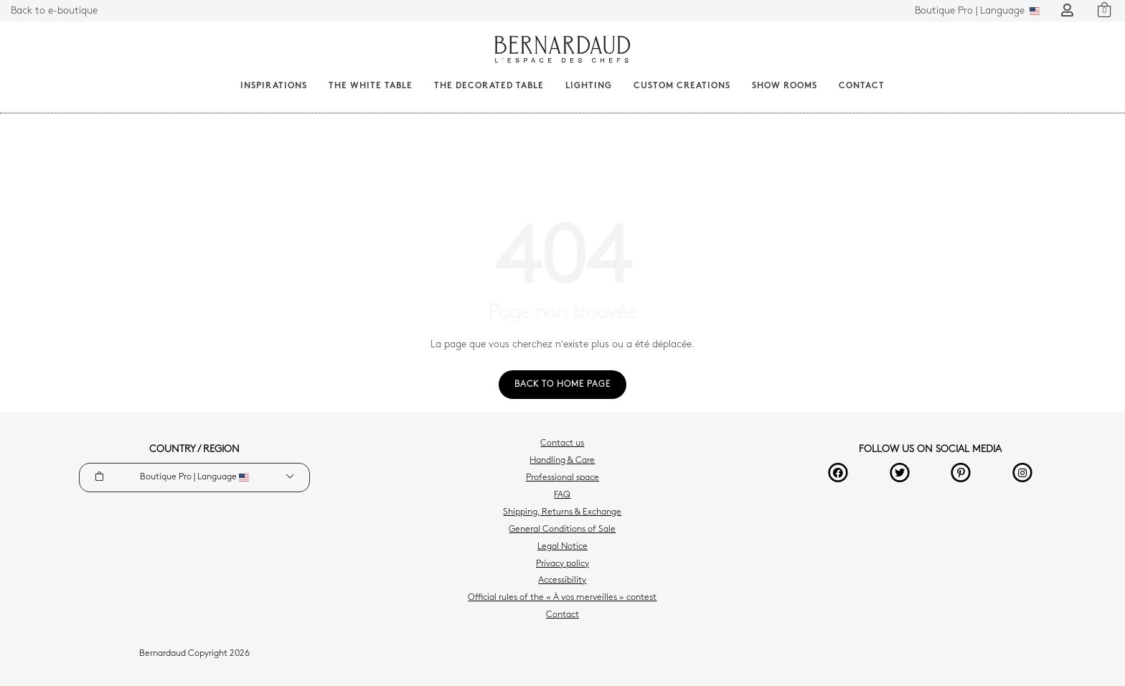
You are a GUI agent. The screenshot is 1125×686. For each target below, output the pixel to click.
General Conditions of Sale (562, 529)
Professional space (562, 478)
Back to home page (562, 384)
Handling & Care (562, 460)
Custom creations (682, 86)
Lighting (588, 86)
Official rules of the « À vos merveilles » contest (562, 597)
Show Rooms (784, 86)
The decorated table (489, 86)
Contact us (562, 443)
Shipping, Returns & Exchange (562, 512)
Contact (862, 86)
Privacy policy (562, 564)
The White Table (371, 86)
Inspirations (273, 86)
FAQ (562, 495)
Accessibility (562, 580)
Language (977, 11)
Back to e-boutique (54, 11)
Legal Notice (562, 546)
